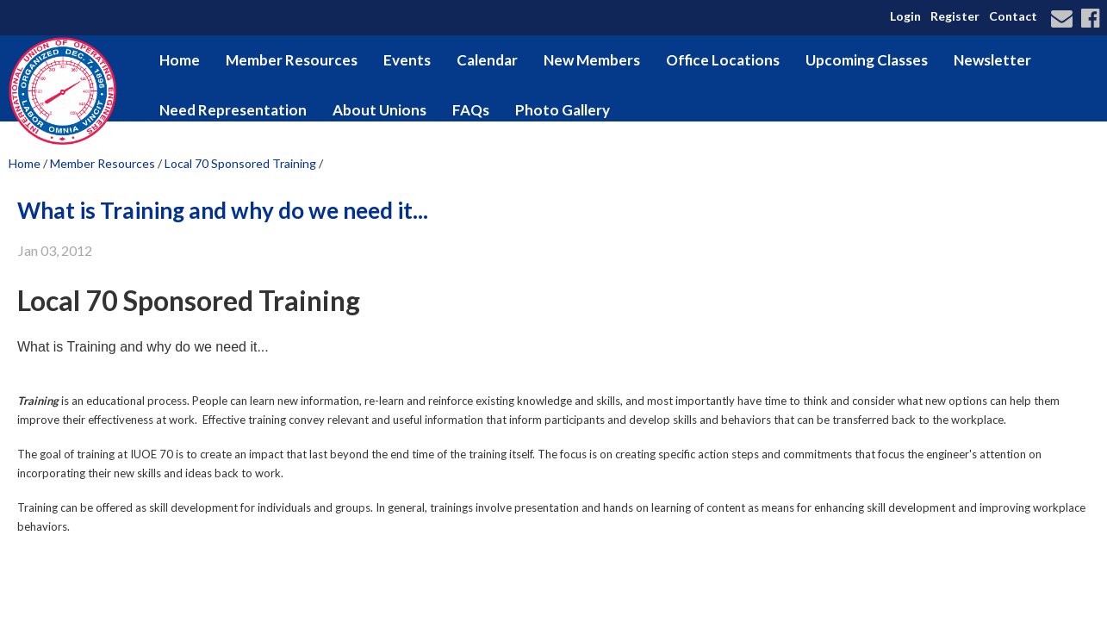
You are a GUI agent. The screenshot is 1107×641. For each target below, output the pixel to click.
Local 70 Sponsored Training (240, 163)
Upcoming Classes (866, 60)
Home (179, 60)
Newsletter (992, 60)
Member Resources (292, 60)
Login (905, 16)
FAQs (470, 110)
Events (407, 60)
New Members (592, 60)
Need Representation (233, 110)
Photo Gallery (562, 110)
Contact (1013, 16)
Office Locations (723, 60)
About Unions (379, 110)
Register (955, 16)
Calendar (487, 60)
